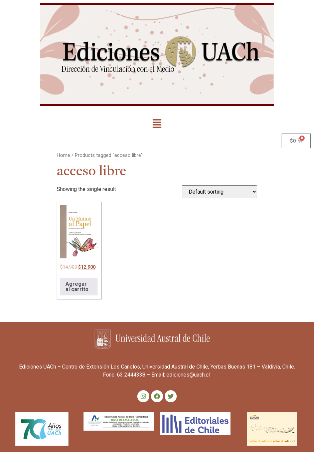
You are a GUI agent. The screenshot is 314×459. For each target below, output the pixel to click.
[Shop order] (219, 191)
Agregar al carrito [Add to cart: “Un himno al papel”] (77, 286)
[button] (157, 124)
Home (63, 155)
